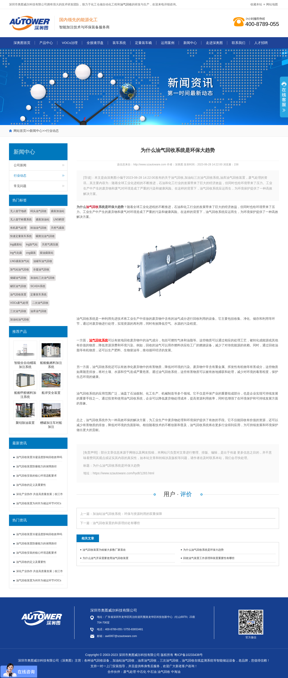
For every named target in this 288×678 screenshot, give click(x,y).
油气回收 (126, 4)
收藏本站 (256, 4)
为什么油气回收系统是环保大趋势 (203, 549)
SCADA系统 (37, 286)
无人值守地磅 (18, 211)
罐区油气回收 (18, 286)
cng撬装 (31, 252)
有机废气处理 (18, 227)
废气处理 (129, 671)
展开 (284, 99)
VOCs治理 (70, 43)
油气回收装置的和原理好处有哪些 (116, 523)
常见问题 (20, 186)
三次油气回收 (18, 311)
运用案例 (167, 43)
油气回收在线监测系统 (197, 660)
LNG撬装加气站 (19, 261)
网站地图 (272, 4)
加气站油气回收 (19, 269)
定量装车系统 (38, 294)
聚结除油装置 (25, 423)
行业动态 (52, 130)
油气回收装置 (18, 294)
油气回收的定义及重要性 (31, 484)
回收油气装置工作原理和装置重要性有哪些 (208, 558)
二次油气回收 (40, 302)
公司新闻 (20, 165)
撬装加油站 (57, 211)
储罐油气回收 (18, 277)
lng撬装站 (16, 244)
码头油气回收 (38, 211)
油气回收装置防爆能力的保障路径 (36, 466)
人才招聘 (261, 43)
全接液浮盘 (95, 43)
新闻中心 (190, 43)
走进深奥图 (214, 43)
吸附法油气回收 (45, 236)
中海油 (175, 671)
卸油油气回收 (38, 227)
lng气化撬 (16, 252)
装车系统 (119, 43)
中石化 (141, 671)
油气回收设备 (99, 660)
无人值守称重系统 (21, 219)
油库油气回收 (38, 311)
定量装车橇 (143, 43)
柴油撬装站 (46, 252)
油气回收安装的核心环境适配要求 (36, 475)
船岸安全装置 (51, 393)
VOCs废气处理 (19, 302)
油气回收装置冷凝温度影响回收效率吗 (39, 457)
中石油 (152, 671)
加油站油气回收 (19, 319)
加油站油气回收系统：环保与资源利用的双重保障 (127, 514)
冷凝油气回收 (41, 269)
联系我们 (238, 43)
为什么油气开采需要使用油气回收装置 (105, 558)
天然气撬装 (57, 227)
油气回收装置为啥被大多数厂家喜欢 (104, 549)
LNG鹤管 (59, 219)
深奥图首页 (22, 43)
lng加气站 (32, 244)
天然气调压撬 (50, 244)
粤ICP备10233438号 (188, 655)
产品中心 (46, 43)
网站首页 (20, 130)
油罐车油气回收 (42, 261)
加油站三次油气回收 (42, 277)
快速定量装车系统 (21, 236)
